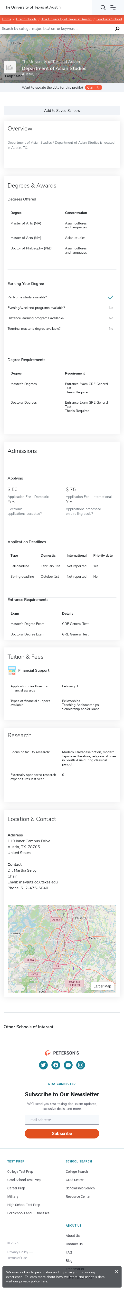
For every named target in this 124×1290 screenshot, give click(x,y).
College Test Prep (20, 1171)
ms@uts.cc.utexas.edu (38, 882)
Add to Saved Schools (62, 110)
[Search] (103, 7)
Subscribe (62, 1133)
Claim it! (93, 87)
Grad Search (75, 1180)
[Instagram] (80, 1065)
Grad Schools (26, 19)
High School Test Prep (23, 1205)
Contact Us (74, 1244)
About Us (73, 1236)
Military (13, 1196)
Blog (69, 1261)
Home (6, 19)
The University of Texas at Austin (66, 19)
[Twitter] (43, 1065)
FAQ (69, 1252)
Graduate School (109, 19)
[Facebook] (55, 1065)
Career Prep (16, 1188)
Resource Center (78, 1196)
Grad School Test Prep (24, 1180)
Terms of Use (17, 1258)
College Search (77, 1171)
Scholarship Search (80, 1188)
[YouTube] (68, 1065)
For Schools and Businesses (28, 1213)
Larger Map (102, 986)
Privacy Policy (17, 1252)
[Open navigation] (113, 7)
